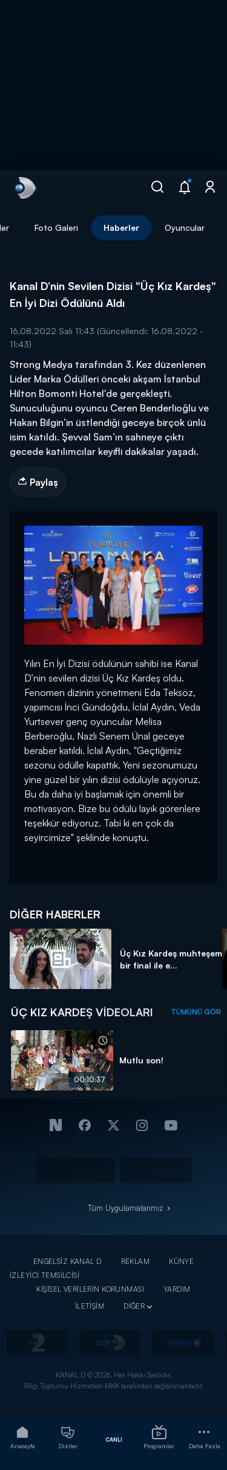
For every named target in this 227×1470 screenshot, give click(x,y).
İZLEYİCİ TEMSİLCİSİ (44, 1275)
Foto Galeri (56, 227)
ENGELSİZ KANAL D (67, 1261)
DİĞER (134, 1305)
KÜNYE (181, 1261)
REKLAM (135, 1261)
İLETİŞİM (89, 1305)
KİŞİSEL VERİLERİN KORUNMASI (90, 1289)
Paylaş (38, 482)
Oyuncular (185, 227)
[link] (24, 188)
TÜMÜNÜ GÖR (196, 1011)
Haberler (121, 227)
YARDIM (177, 1289)
